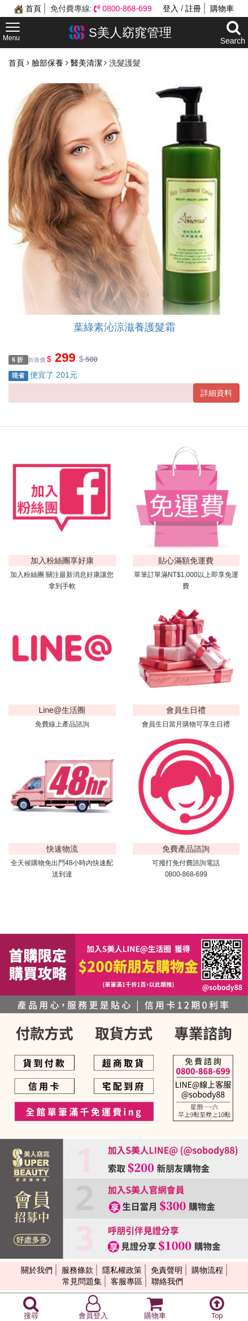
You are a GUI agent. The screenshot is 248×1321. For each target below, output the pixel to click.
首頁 (27, 8)
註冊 (193, 8)
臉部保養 (49, 62)
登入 (171, 8)
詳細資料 (216, 392)
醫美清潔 (88, 62)
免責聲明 (166, 1270)
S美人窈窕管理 (120, 32)
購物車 (222, 8)
